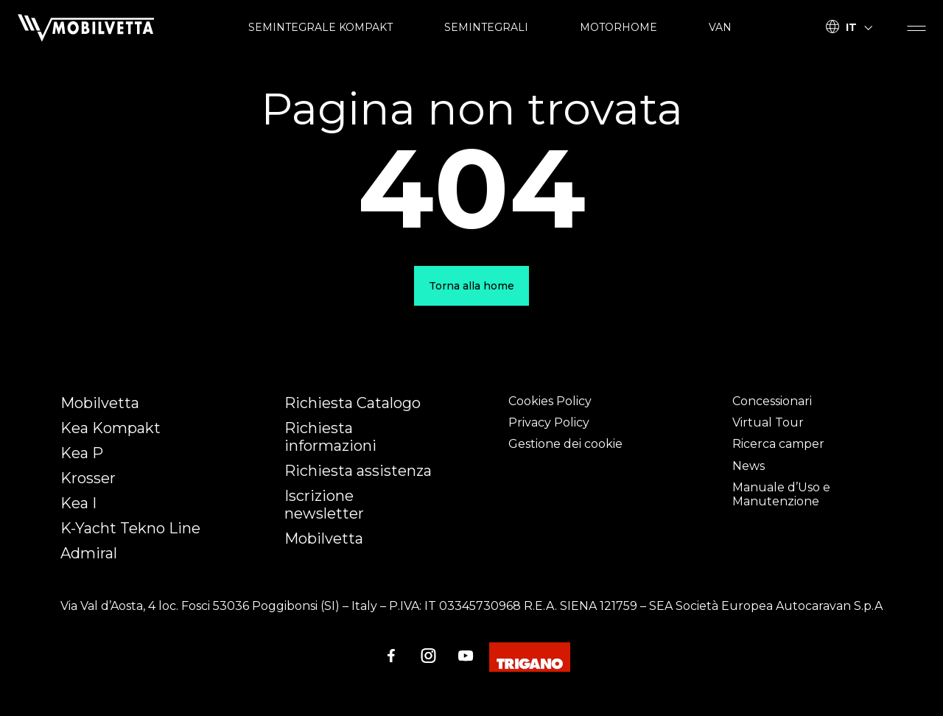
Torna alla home (471, 285)
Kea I (78, 503)
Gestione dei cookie (565, 444)
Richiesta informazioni (330, 436)
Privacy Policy (548, 422)
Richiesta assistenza (358, 471)
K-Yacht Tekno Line (130, 528)
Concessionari (772, 401)
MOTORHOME (618, 27)
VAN (720, 27)
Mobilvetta (99, 403)
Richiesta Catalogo (352, 403)
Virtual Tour (768, 422)
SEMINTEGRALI (486, 27)
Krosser (88, 478)
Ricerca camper (778, 444)
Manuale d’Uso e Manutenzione (781, 494)
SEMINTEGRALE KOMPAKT (320, 27)
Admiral (88, 553)
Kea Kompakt (110, 428)
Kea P (81, 453)
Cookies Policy (550, 401)
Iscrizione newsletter (324, 504)
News (748, 466)
